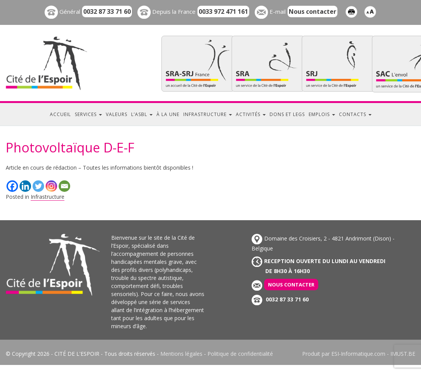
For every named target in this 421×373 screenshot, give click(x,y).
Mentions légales (181, 353)
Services (88, 114)
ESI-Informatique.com (358, 353)
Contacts (355, 114)
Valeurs (116, 114)
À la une (167, 114)
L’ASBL (142, 114)
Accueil (60, 114)
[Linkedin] (25, 186)
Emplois (322, 114)
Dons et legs (287, 114)
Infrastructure (207, 114)
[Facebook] (12, 186)
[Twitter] (38, 186)
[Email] (64, 186)
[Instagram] (51, 186)
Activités (251, 114)
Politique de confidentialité (240, 353)
